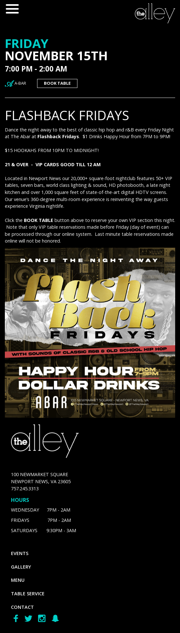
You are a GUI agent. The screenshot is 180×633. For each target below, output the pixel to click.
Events (19, 553)
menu (18, 580)
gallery (21, 567)
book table (57, 83)
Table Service (28, 593)
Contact (22, 607)
